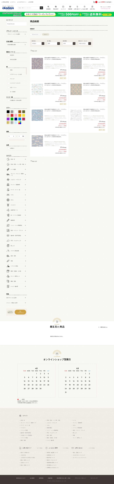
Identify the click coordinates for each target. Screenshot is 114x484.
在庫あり (12, 148)
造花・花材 (49, 435)
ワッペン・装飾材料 (77, 422)
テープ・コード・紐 (25, 425)
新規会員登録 (6, 2)
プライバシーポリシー (80, 478)
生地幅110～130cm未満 (15, 100)
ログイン (14, 2)
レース (74, 420)
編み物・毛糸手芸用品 (26, 432)
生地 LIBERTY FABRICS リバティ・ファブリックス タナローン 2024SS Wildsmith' (55, 58)
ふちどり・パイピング (52, 422)
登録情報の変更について (52, 462)
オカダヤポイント (22, 2)
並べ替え (49, 41)
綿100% (12, 55)
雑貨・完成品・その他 (52, 437)
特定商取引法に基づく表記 (64, 478)
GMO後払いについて (51, 465)
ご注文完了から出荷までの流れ (28, 457)
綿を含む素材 (13, 59)
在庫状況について (51, 455)
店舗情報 (29, 402)
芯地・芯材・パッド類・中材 (53, 420)
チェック (12, 78)
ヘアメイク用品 (24, 437)
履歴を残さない (104, 327)
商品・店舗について (77, 452)
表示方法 (33, 41)
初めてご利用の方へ (25, 452)
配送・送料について (25, 460)
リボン (48, 425)
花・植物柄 (12, 91)
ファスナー (23, 427)
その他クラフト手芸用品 (26, 435)
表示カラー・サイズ (82, 41)
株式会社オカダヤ (21, 478)
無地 (11, 70)
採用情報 (41, 478)
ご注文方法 (23, 455)
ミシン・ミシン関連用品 (52, 430)
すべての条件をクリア (10, 312)
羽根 (74, 435)
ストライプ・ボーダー (15, 83)
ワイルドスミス (35, 34)
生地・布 (23, 420)
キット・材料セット (77, 437)
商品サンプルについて (52, 460)
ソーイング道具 (24, 430)
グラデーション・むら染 (16, 74)
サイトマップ (94, 478)
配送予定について (51, 457)
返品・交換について (25, 465)
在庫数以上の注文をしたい (53, 467)
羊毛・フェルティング (52, 432)
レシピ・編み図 (50, 440)
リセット (46, 34)
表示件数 (65, 41)
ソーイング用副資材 (77, 427)
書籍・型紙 (23, 440)
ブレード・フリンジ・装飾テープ (28, 422)
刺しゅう (75, 432)
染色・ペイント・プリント (79, 430)
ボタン (74, 425)
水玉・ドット (13, 87)
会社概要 (32, 478)
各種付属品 (49, 427)
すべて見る (39, 448)
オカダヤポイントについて (79, 455)
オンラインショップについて (79, 457)
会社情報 (31, 2)
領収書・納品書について (52, 452)
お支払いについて (25, 462)
